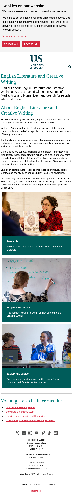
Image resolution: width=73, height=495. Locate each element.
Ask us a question (36, 457)
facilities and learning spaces (20, 407)
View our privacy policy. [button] (15, 36)
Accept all (31, 44)
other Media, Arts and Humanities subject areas (30, 420)
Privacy (37, 484)
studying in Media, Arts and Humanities (26, 416)
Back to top (36, 491)
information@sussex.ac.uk (36, 469)
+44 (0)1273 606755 (36, 466)
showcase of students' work (20, 411)
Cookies (51, 484)
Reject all (11, 44)
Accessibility (22, 484)
